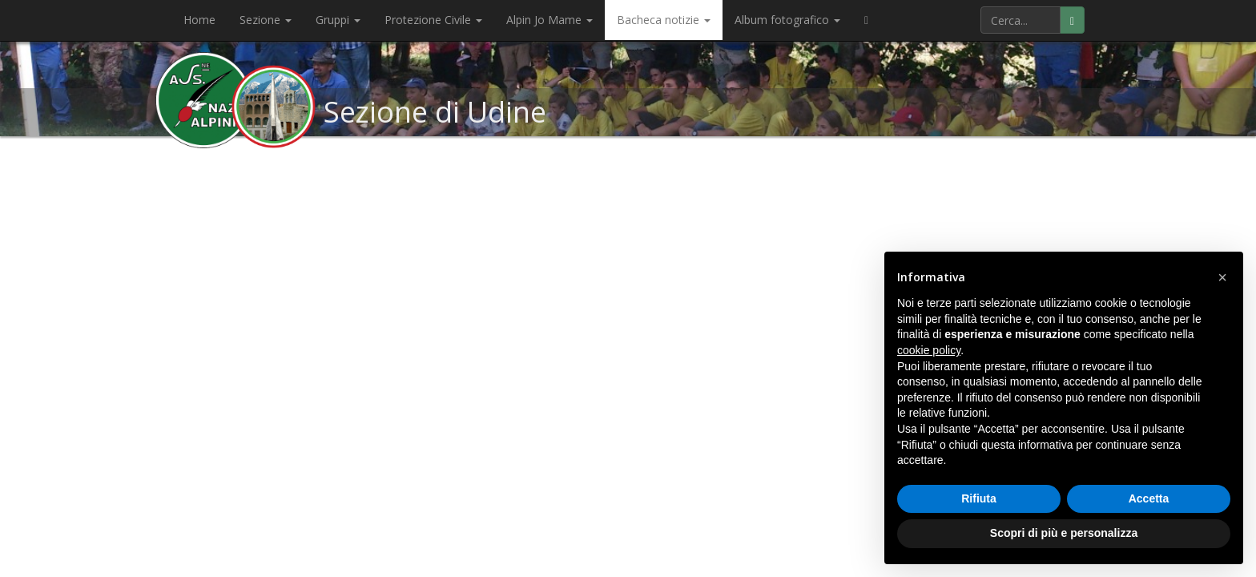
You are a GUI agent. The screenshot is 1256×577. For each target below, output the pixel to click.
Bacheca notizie (664, 19)
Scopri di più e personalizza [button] (1063, 533)
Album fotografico (787, 19)
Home (199, 19)
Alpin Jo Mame (549, 19)
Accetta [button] (1149, 498)
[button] (1222, 277)
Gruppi (338, 19)
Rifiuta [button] (978, 498)
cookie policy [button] (928, 350)
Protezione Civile (433, 19)
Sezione (266, 19)
